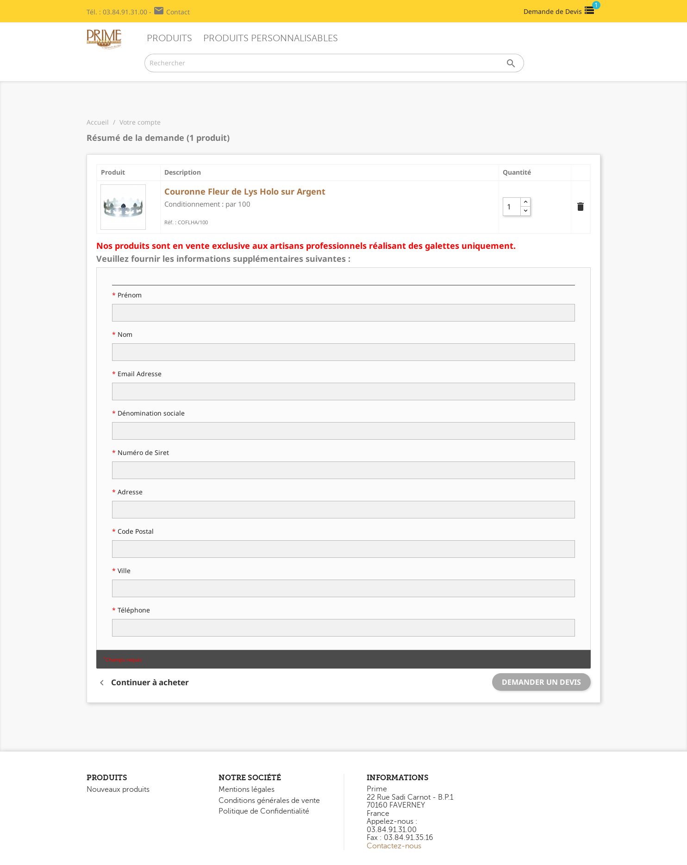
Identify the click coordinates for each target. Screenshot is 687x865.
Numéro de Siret (142, 452)
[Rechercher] (334, 63)
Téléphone (133, 610)
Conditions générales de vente (269, 800)
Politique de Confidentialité (264, 811)
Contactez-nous (394, 846)
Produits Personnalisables (270, 38)
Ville (123, 570)
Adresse (129, 491)
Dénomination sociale (150, 413)
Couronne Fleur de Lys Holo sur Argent (244, 191)
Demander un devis (541, 682)
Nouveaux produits (118, 789)
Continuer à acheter (142, 682)
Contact (178, 11)
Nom (124, 334)
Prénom (129, 294)
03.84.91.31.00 (125, 11)
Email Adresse (139, 373)
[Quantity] (514, 206)
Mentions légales (247, 789)
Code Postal (135, 531)
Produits (169, 38)
